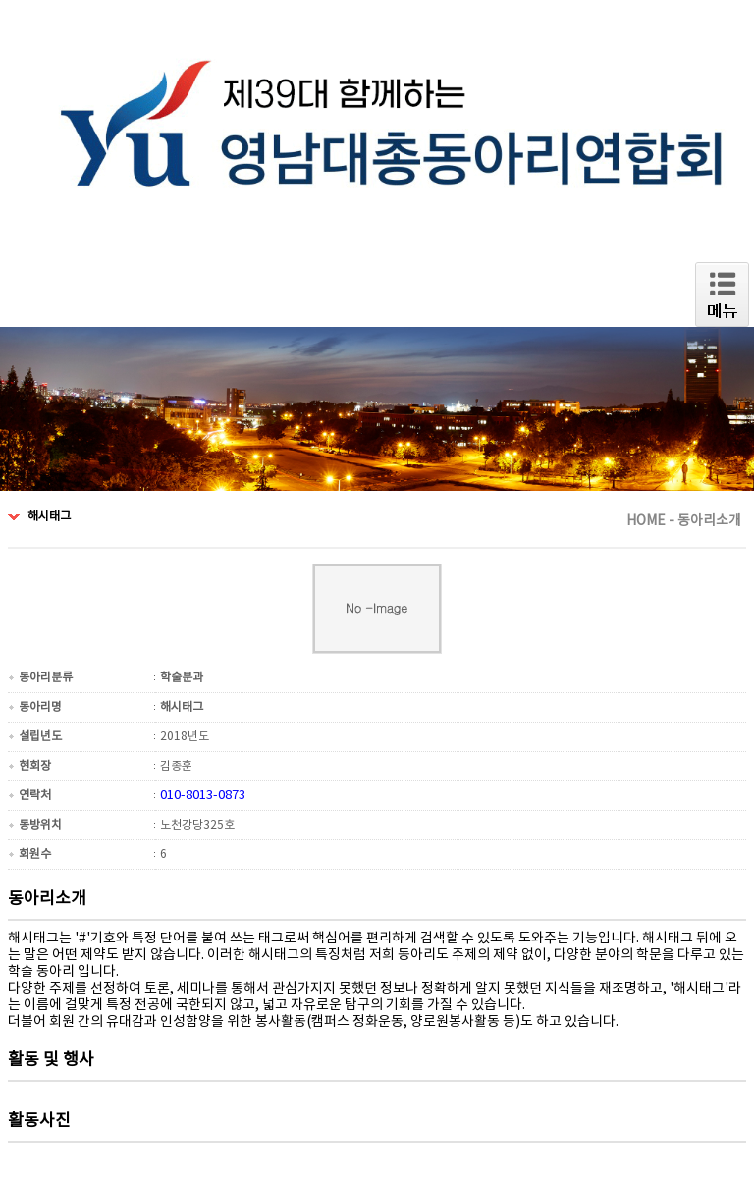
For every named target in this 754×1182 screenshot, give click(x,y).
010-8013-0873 (202, 795)
